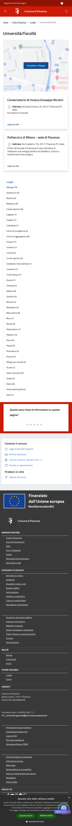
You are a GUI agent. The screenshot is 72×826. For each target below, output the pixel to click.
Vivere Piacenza (19, 22)
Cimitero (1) (11, 247)
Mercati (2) (11, 302)
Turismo (9, 638)
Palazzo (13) (11, 334)
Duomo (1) (10, 280)
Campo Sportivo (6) (14, 209)
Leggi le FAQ (11, 735)
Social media (11, 781)
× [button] (69, 798)
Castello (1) (11, 220)
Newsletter (11, 777)
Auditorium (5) (12, 192)
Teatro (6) (10, 383)
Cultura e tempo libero (16, 600)
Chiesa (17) (11, 241)
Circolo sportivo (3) (14, 258)
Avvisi (8, 663)
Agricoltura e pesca (14, 575)
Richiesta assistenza (15, 740)
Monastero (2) (12, 307)
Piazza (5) (10, 345)
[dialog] (36, 810)
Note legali (11, 765)
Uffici (8, 546)
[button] (36, 821)
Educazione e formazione (17, 604)
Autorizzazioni (12, 592)
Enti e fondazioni (13, 550)
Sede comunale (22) (15, 373)
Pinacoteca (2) (12, 351)
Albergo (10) (11, 187)
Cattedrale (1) (12, 225)
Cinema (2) (11, 252)
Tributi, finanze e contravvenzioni (21, 634)
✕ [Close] (68, 812)
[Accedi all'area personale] (61, 3)
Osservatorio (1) (13, 329)
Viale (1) (9, 394)
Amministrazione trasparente (19, 757)
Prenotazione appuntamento (18, 727)
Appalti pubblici (13, 588)
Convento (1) (12, 269)
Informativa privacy (14, 761)
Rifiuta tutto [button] (46, 816)
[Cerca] (66, 11)
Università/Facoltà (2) (15, 389)
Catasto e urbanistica (15, 596)
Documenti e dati (13, 562)
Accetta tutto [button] (25, 816)
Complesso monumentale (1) (18, 263)
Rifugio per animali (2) (16, 362)
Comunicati (11, 659)
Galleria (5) (11, 291)
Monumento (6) (13, 312)
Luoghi (33, 22)
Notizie (9, 655)
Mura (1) (10, 318)
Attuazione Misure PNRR (17, 744)
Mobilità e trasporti (14, 625)
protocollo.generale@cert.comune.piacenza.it (26, 715)
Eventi (9, 679)
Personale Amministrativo (17, 558)
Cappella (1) (11, 214)
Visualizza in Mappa (36, 65)
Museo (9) (10, 323)
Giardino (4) (11, 296)
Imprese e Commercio (15, 621)
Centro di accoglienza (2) (17, 231)
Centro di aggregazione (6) (17, 236)
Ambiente (10, 579)
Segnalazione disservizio (17, 731)
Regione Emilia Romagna (15, 3)
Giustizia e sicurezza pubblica (19, 617)
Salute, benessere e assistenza (19, 629)
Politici (9, 554)
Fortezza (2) (11, 285)
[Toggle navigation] (5, 11)
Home (5, 22)
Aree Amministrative (15, 542)
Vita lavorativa (12, 642)
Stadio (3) (10, 378)
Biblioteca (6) (12, 203)
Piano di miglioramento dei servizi (21, 773)
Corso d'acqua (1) (13, 274)
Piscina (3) (10, 356)
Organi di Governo (14, 537)
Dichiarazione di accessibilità (18, 769)
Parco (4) (10, 340)
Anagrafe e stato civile (16, 583)
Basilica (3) (11, 198)
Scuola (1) (10, 367)
